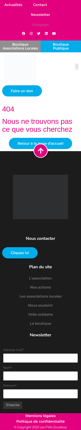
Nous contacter (40, 238)
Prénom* (10, 385)
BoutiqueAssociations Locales (20, 46)
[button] (77, 66)
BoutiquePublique (61, 46)
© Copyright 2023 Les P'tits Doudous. (40, 427)
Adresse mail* (13, 349)
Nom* (7, 367)
